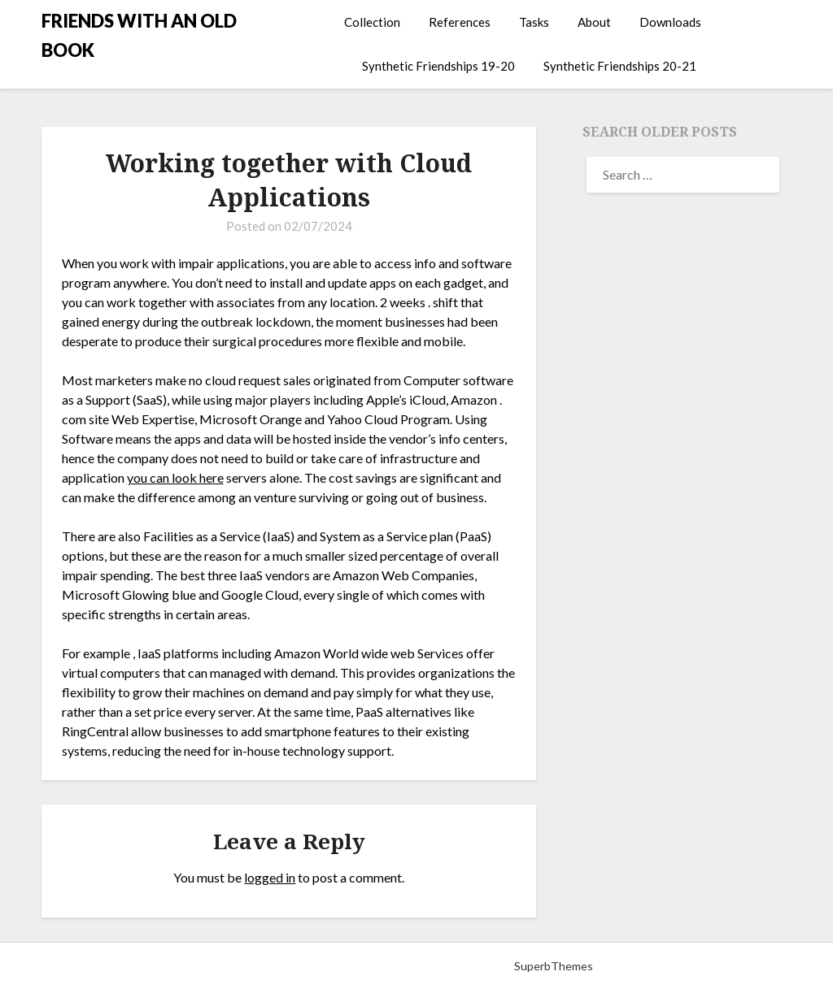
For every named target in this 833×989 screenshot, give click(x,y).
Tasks (534, 22)
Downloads (670, 22)
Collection (372, 22)
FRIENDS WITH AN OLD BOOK (139, 35)
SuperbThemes (553, 966)
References (460, 22)
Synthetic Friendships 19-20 (438, 66)
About (594, 22)
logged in (269, 877)
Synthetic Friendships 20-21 (619, 66)
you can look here (175, 477)
